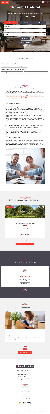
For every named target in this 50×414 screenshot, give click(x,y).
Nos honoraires (19, 411)
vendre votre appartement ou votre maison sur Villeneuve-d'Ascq (24, 118)
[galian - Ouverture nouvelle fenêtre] (27, 403)
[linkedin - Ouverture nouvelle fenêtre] (28, 391)
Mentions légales (28, 411)
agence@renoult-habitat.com (25, 379)
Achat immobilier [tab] (15, 103)
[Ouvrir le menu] (5, 2)
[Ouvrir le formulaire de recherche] (25, 38)
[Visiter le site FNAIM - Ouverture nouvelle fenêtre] (20, 403)
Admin (35, 411)
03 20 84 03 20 (22, 376)
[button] (26, 240)
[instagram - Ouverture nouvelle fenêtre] (25, 391)
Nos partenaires (11, 411)
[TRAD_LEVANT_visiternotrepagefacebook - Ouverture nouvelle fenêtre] (22, 391)
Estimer (40, 22)
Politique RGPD (42, 411)
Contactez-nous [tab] (14, 137)
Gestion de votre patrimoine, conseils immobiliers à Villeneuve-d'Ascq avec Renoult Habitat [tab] (26, 126)
